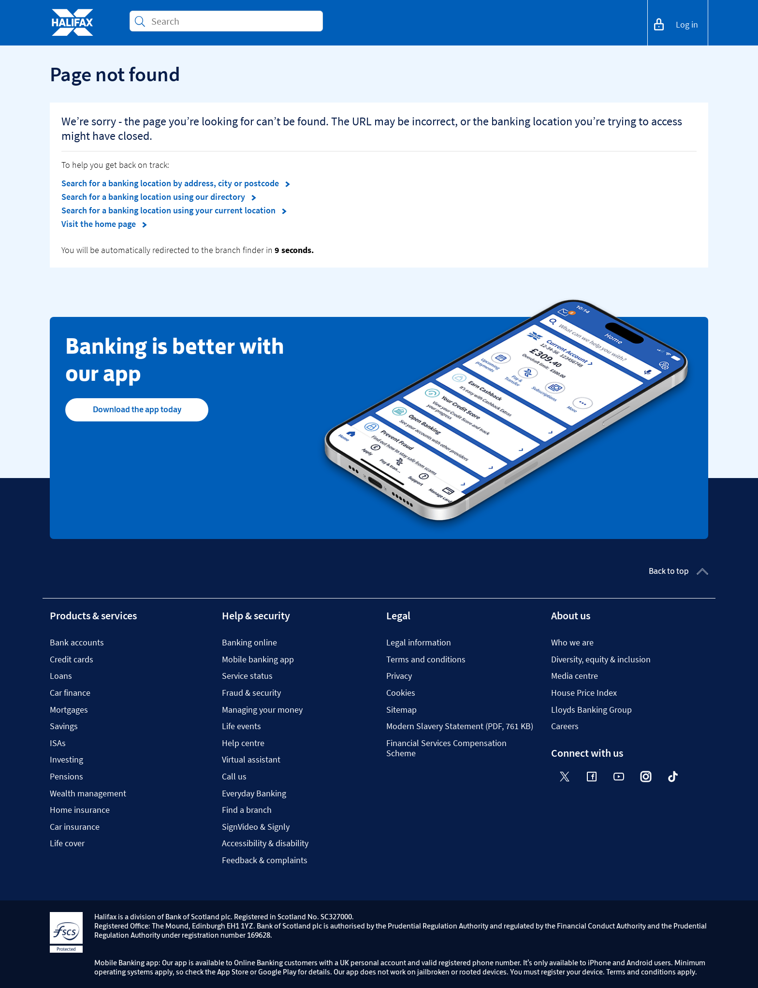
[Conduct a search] (233, 21)
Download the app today (137, 409)
